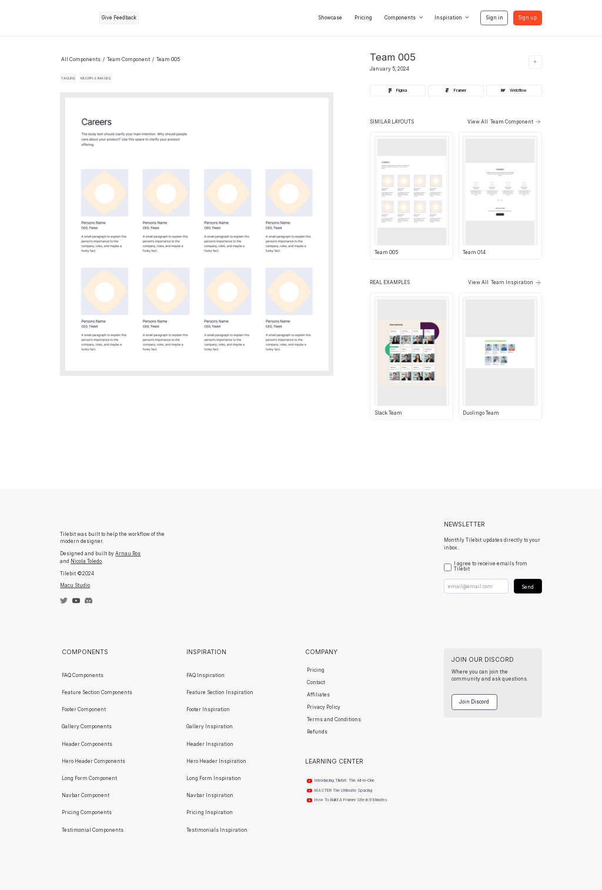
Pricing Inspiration (209, 812)
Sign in (494, 18)
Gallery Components (87, 726)
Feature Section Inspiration (219, 692)
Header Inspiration (209, 744)
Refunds (317, 732)
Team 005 (168, 59)
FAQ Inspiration (205, 675)
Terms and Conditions (334, 719)
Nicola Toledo (86, 561)
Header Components (87, 744)
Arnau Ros (128, 553)
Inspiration (448, 18)
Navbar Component (85, 795)
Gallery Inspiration (209, 726)
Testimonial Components (92, 830)
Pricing (363, 18)
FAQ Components (82, 675)
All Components (81, 59)
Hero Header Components (93, 761)
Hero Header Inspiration (216, 761)
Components (400, 18)
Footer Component (84, 709)
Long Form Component (89, 778)
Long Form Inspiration (213, 778)
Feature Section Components (97, 692)
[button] (404, 18)
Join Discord (474, 702)
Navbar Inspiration (209, 795)
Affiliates (318, 695)
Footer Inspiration (208, 709)
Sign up (527, 18)
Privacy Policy (323, 707)
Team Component (128, 59)
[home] (77, 18)
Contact (316, 682)
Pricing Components (87, 812)
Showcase (330, 18)
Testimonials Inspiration (217, 830)
